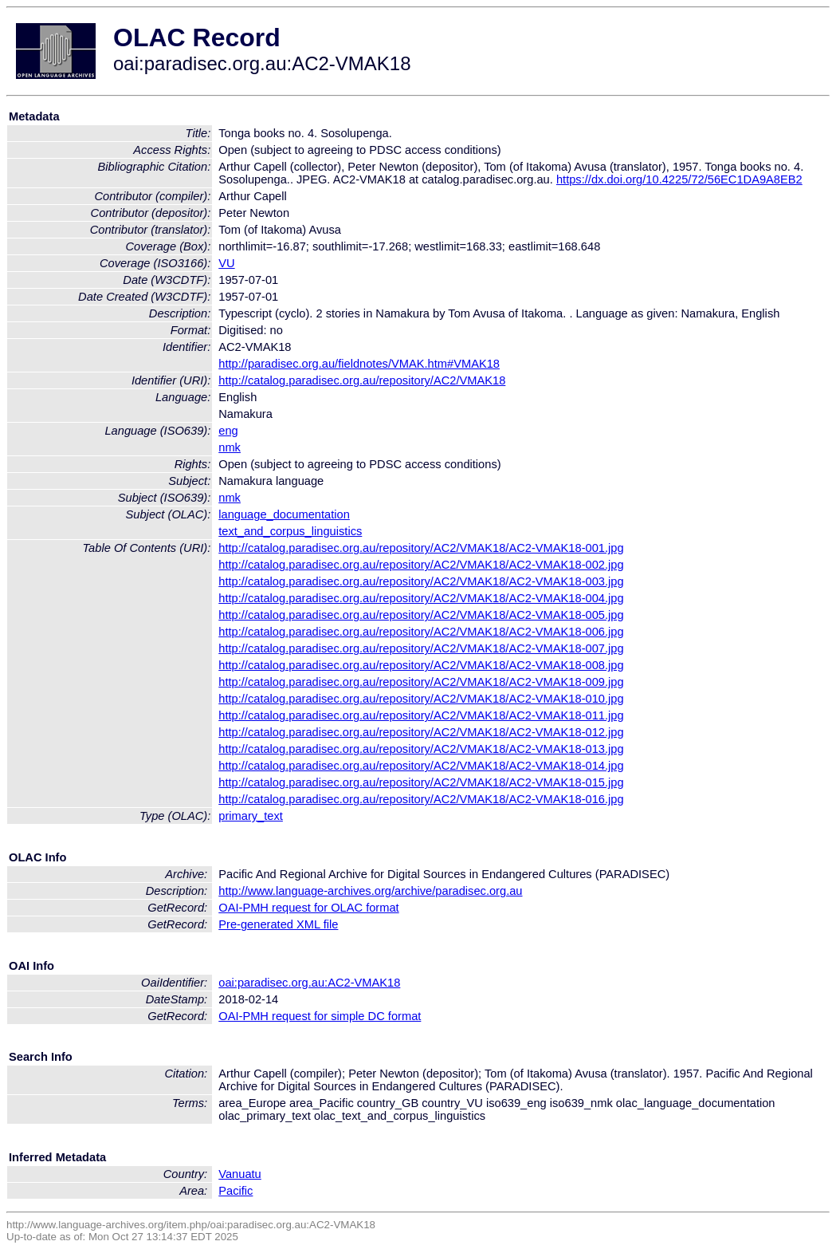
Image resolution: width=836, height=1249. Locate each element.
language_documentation (284, 514)
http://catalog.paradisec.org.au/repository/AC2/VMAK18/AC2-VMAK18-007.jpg (420, 648)
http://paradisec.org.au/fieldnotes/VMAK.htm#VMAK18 (359, 363)
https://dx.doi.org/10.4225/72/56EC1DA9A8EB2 (679, 179)
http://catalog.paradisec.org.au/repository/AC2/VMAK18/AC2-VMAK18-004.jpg (420, 598)
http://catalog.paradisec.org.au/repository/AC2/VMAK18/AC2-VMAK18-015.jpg (420, 782)
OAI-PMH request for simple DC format (319, 1016)
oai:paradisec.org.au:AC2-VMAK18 (309, 982)
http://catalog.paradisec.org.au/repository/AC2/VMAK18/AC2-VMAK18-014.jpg (420, 765)
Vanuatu (239, 1174)
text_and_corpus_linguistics (290, 531)
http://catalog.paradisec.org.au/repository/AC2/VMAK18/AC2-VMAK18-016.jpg (420, 799)
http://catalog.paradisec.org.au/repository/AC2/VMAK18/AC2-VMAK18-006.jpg (420, 631)
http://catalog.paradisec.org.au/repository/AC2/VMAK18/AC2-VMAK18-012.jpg (420, 732)
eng (227, 430)
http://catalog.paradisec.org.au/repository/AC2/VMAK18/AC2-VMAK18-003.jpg (420, 581)
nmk (229, 447)
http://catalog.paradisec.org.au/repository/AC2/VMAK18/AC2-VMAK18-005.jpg (420, 615)
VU (226, 263)
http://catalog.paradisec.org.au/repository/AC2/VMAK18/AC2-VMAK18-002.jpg (420, 564)
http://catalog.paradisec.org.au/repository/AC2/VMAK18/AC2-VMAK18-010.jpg (420, 698)
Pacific (235, 1190)
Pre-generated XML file (278, 924)
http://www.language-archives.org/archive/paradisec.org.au (370, 891)
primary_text (250, 816)
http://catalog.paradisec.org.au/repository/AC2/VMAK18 (361, 380)
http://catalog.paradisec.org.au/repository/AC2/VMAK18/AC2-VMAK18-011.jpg (420, 715)
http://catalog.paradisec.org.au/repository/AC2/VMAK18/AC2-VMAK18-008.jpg (420, 665)
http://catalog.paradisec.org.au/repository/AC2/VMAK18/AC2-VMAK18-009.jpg (420, 682)
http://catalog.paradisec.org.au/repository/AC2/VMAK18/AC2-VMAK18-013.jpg (420, 749)
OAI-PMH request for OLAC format (308, 907)
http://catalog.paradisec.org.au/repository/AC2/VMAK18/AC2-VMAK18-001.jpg (420, 548)
